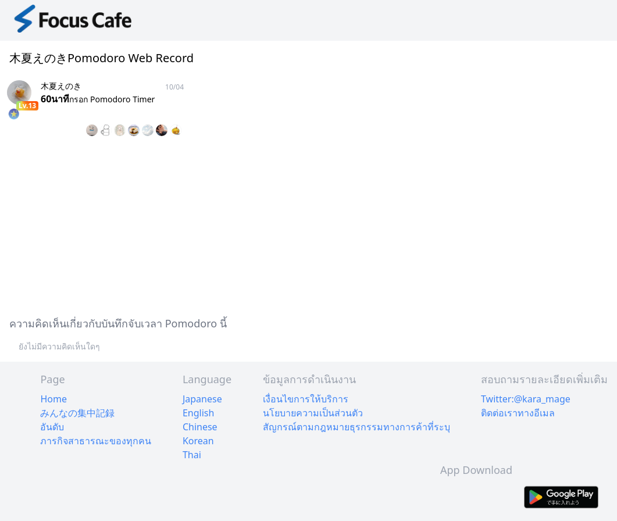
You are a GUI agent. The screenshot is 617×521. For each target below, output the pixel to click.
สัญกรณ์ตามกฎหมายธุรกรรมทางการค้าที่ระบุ (356, 426)
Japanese (202, 398)
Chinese (200, 426)
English (198, 412)
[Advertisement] (308, 224)
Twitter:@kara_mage (525, 398)
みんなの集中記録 (77, 412)
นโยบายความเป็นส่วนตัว (313, 412)
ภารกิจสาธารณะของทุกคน (95, 440)
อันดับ (52, 426)
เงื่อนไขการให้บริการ (305, 398)
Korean (198, 440)
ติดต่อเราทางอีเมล (518, 412)
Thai (192, 454)
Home (53, 398)
